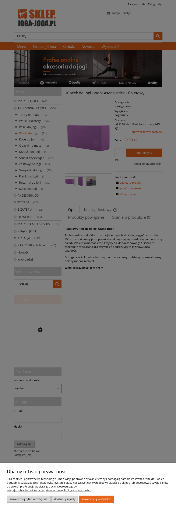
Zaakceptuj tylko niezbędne (29, 499)
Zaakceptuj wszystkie (96, 499)
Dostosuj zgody (64, 499)
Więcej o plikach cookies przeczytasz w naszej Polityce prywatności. (49, 490)
